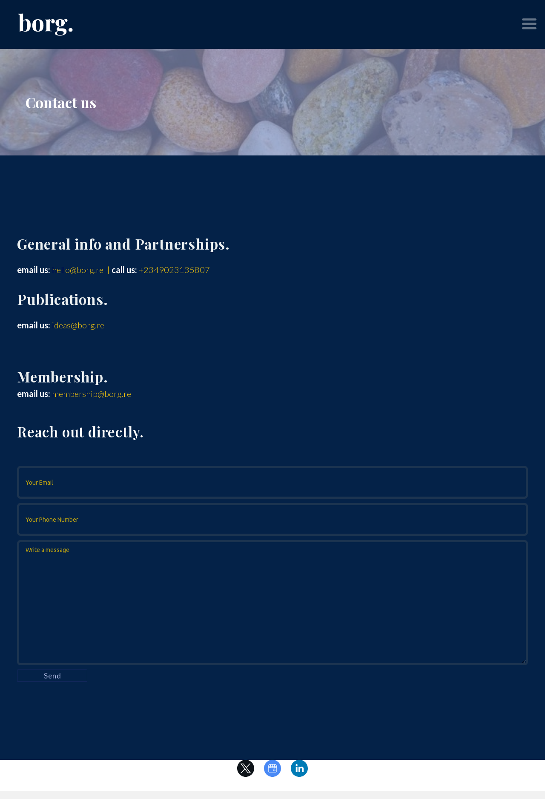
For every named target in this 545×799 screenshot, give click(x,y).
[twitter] (245, 768)
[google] (272, 768)
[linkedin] (299, 768)
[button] (529, 24)
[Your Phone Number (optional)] (272, 519)
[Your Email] (272, 482)
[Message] (272, 602)
